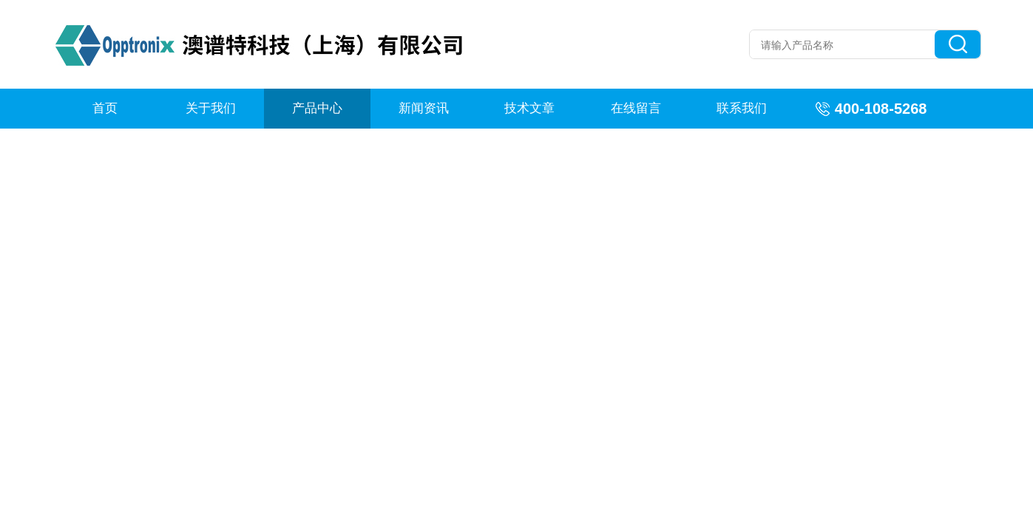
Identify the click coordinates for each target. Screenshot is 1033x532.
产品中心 (317, 108)
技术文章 (529, 108)
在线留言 (636, 108)
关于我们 (211, 108)
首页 (105, 108)
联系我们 (742, 108)
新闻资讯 (424, 108)
